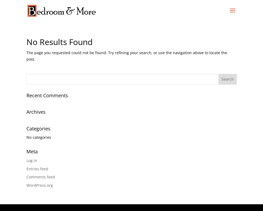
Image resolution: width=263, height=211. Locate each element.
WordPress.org (39, 185)
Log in (31, 160)
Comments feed (40, 176)
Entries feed (37, 168)
